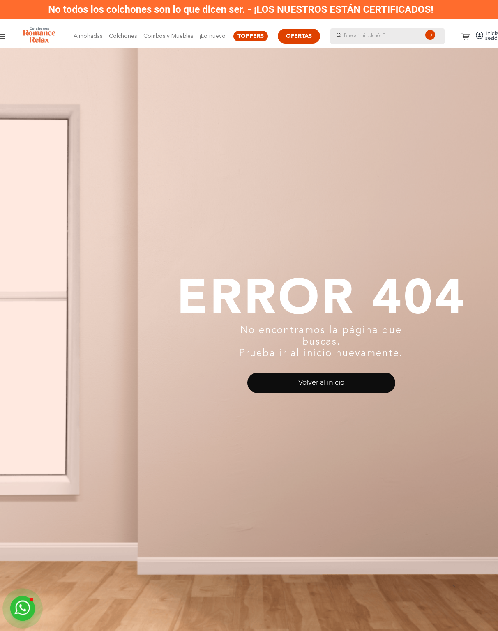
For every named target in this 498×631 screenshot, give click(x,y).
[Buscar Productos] (431, 36)
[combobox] (395, 36)
